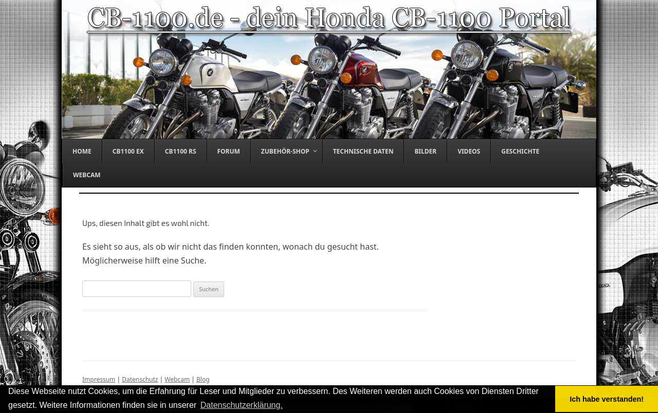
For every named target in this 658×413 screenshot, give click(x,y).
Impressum (98, 379)
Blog (203, 379)
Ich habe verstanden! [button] (607, 399)
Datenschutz (140, 379)
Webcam (177, 379)
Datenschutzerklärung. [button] (241, 405)
